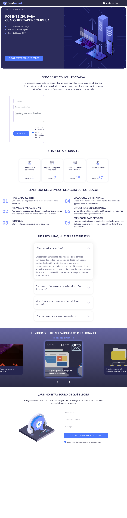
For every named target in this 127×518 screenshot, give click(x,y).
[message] (86, 426)
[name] (86, 412)
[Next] (67, 382)
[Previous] (59, 382)
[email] (86, 419)
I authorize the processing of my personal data (82, 442)
